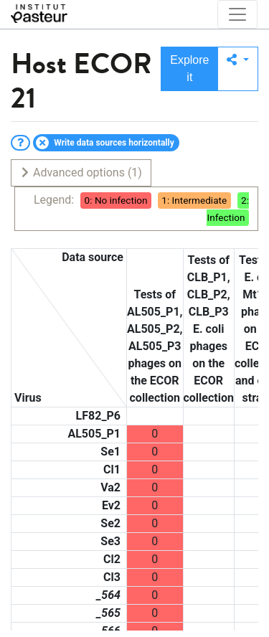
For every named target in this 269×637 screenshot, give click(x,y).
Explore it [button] (189, 68)
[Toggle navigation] (237, 14)
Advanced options (80, 172)
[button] (237, 69)
